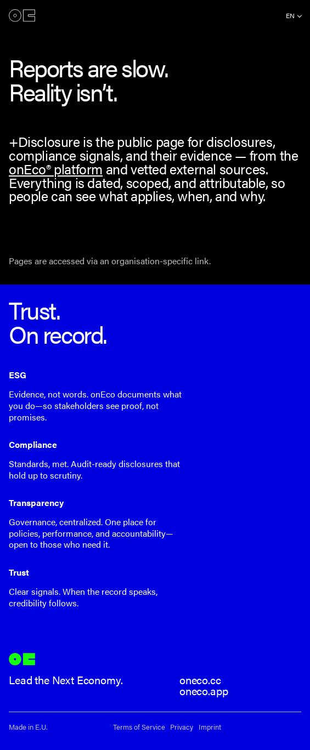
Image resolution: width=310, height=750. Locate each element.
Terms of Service (139, 727)
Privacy (181, 727)
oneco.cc (200, 680)
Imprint (210, 727)
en (290, 15)
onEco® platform (56, 168)
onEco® (22, 15)
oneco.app (203, 690)
